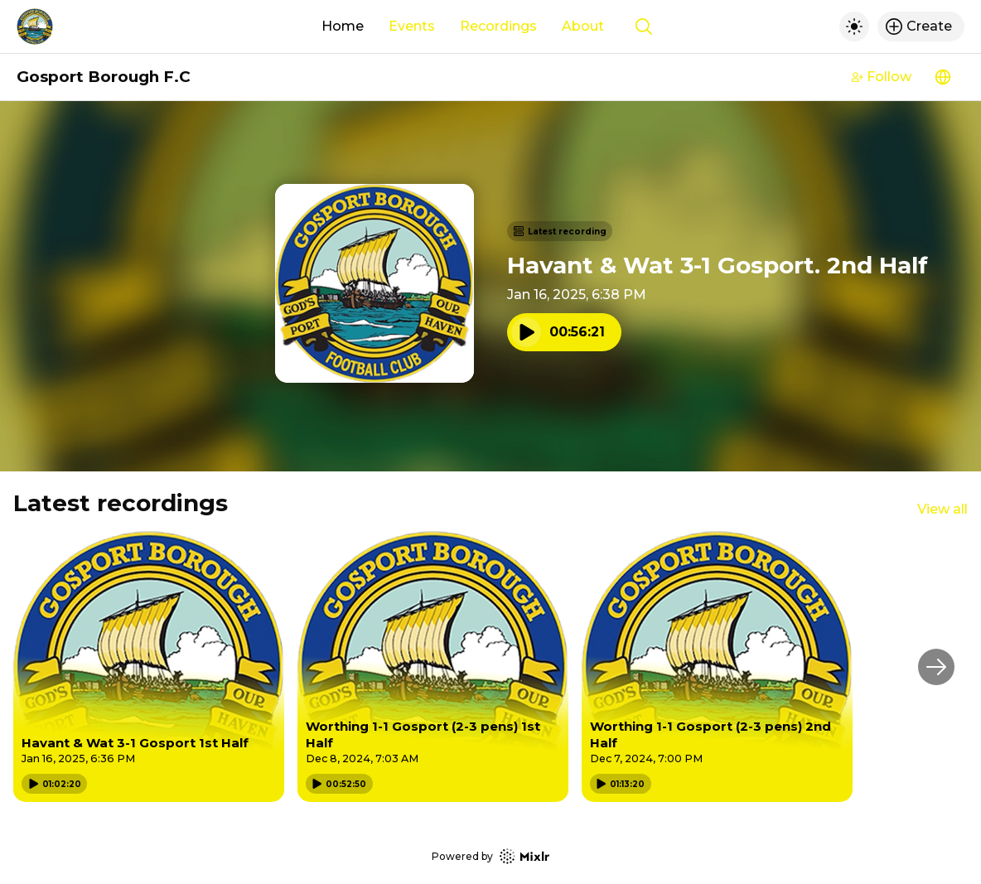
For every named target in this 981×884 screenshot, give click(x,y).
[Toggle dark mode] (854, 26)
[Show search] (644, 26)
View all (942, 509)
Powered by (490, 856)
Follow (881, 77)
